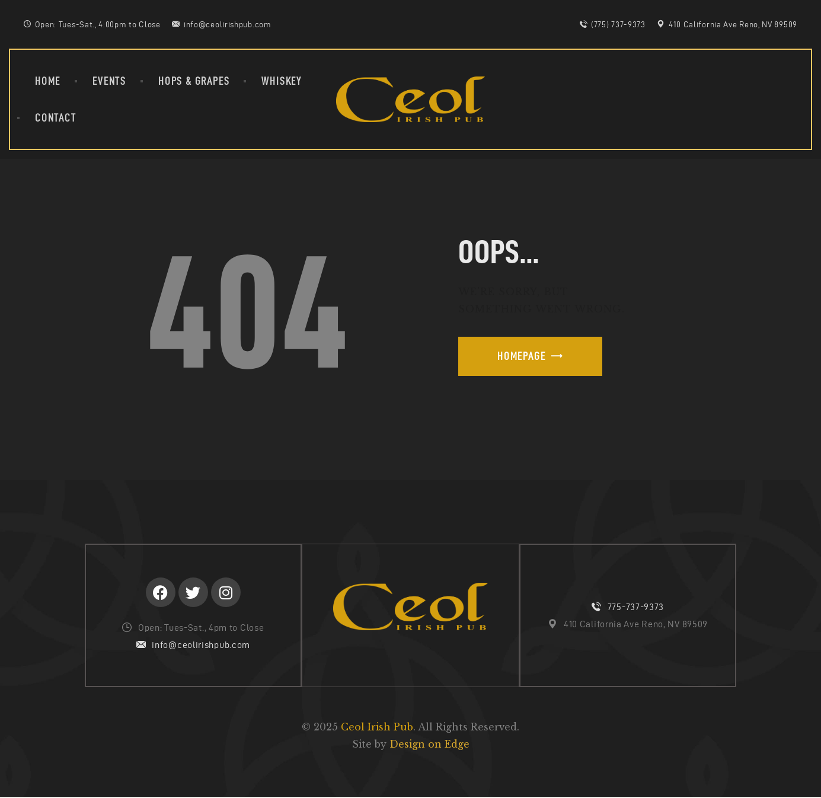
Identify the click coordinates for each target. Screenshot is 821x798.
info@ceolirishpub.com (201, 645)
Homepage (521, 356)
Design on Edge (429, 745)
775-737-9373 (636, 607)
